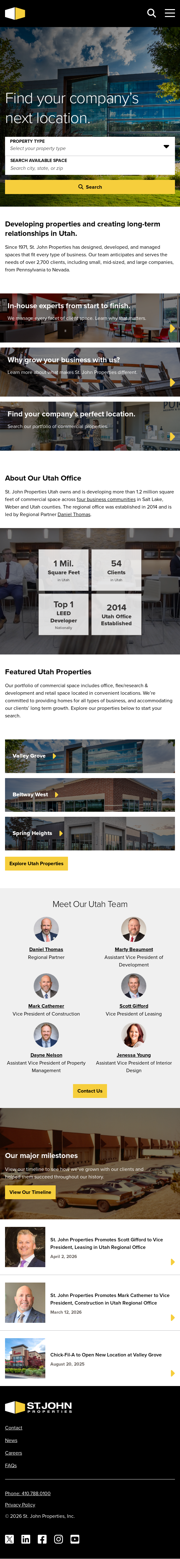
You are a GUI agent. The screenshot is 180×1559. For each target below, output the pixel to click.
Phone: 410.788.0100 (28, 1493)
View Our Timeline (30, 1192)
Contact (13, 1427)
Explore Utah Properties (36, 863)
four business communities (106, 499)
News (11, 1440)
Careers (13, 1452)
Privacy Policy (20, 1504)
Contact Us (90, 1090)
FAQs (11, 1465)
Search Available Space (38, 159)
